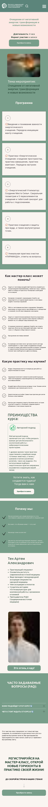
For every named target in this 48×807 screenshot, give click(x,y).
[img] (32, 6)
